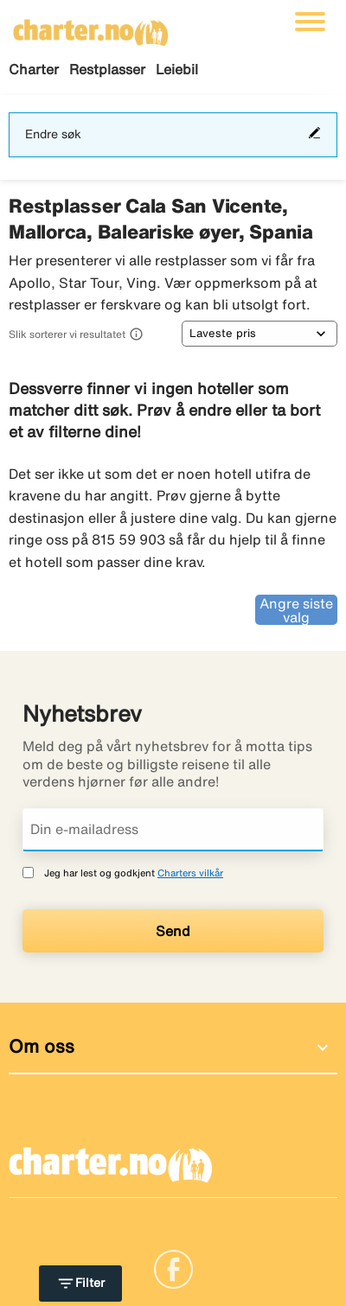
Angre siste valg (296, 610)
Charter (34, 69)
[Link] (173, 1268)
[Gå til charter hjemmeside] (91, 27)
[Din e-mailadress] (173, 829)
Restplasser (107, 69)
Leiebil (177, 69)
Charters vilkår (190, 872)
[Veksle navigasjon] (310, 21)
